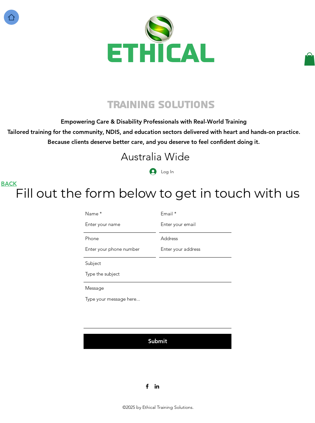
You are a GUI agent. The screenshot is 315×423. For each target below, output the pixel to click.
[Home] (11, 17)
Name (91, 213)
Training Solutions (160, 105)
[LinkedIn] (157, 386)
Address (169, 238)
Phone (92, 238)
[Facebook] (147, 386)
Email (167, 213)
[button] (309, 59)
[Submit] (157, 341)
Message (94, 288)
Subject (93, 263)
